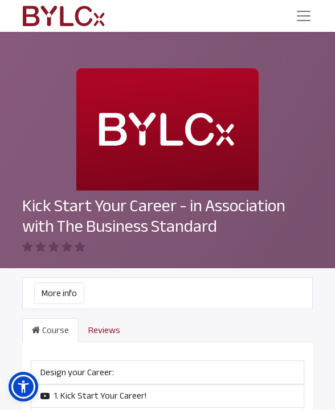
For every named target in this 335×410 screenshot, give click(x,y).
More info (59, 279)
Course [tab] (50, 316)
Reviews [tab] (104, 316)
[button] (23, 387)
